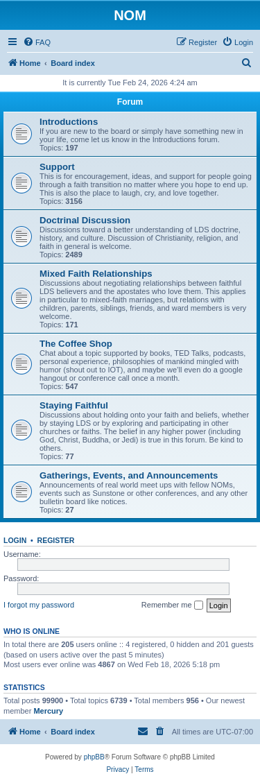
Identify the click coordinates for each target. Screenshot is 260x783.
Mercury (48, 711)
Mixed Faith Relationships (96, 273)
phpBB (94, 757)
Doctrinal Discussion (85, 220)
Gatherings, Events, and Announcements (129, 475)
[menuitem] (37, 42)
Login (14, 540)
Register (56, 540)
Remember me (172, 605)
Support (57, 167)
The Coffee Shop (76, 343)
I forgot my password (38, 605)
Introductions (69, 122)
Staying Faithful (74, 405)
